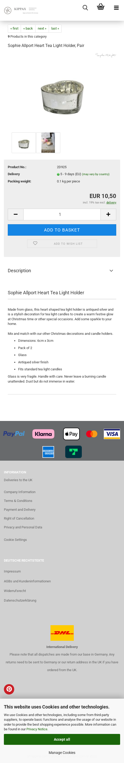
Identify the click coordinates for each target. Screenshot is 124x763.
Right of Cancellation (19, 518)
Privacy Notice (36, 729)
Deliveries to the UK (18, 480)
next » (42, 28)
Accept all (62, 739)
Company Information (19, 492)
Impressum (12, 571)
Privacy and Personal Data (23, 527)
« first (14, 28)
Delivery (14, 174)
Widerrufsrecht (15, 591)
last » (55, 28)
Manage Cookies (62, 753)
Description (19, 270)
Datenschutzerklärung (20, 600)
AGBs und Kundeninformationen (27, 581)
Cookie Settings (15, 540)
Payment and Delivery (19, 510)
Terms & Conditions (18, 501)
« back (28, 28)
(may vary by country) (96, 174)
